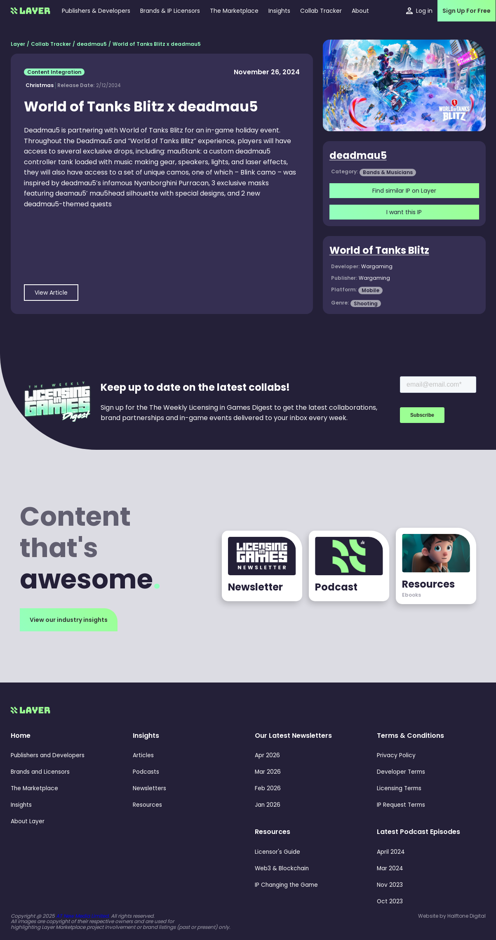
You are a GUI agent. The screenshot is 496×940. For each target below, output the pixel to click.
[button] (279, 10)
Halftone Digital (466, 915)
